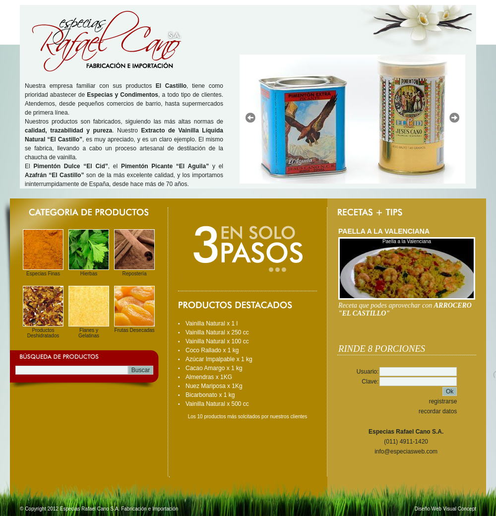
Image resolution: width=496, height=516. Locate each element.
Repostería (135, 273)
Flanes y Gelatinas (88, 332)
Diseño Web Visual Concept (445, 509)
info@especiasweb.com (405, 451)
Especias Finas (43, 273)
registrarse (443, 401)
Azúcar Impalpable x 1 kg (219, 359)
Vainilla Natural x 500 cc (217, 403)
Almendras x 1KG (209, 377)
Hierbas (88, 273)
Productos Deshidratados (43, 332)
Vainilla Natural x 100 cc (217, 341)
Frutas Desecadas (134, 330)
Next (454, 118)
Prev (250, 118)
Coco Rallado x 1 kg (212, 350)
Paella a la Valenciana (406, 241)
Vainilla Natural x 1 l (212, 323)
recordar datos (438, 411)
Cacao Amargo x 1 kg (214, 368)
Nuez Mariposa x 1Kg (214, 386)
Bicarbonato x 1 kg (210, 394)
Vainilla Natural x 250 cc (217, 332)
